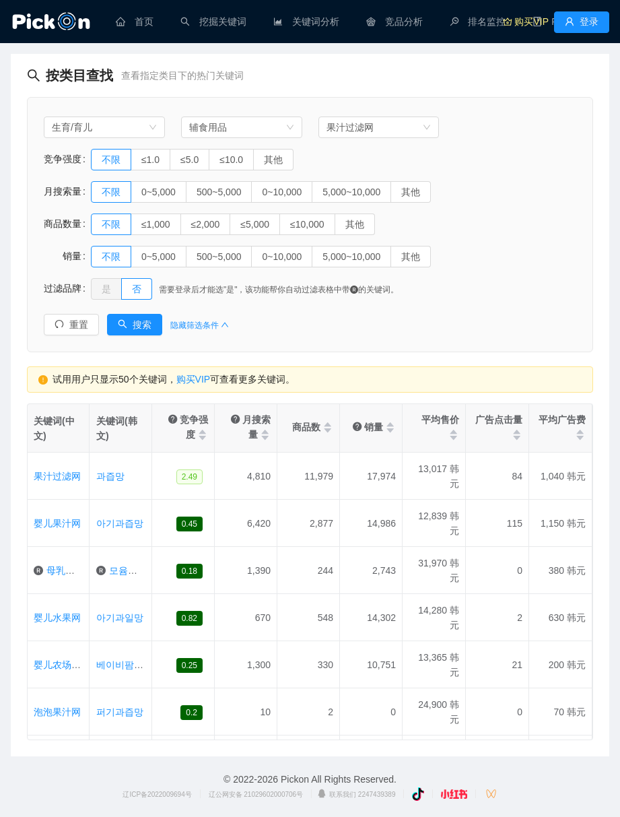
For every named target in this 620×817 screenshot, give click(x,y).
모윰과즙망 (132, 570)
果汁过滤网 (57, 476)
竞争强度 (62, 159)
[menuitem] (134, 21)
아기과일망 (119, 617)
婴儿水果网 (57, 617)
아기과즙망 (119, 523)
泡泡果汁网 (57, 712)
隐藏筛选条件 (199, 325)
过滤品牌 (62, 288)
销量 (62, 256)
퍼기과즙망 (119, 712)
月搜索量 (62, 191)
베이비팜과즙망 (129, 664)
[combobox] (104, 127)
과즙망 (110, 476)
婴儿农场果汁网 (67, 664)
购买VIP (193, 379)
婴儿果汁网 (57, 523)
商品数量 (62, 223)
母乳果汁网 (70, 570)
